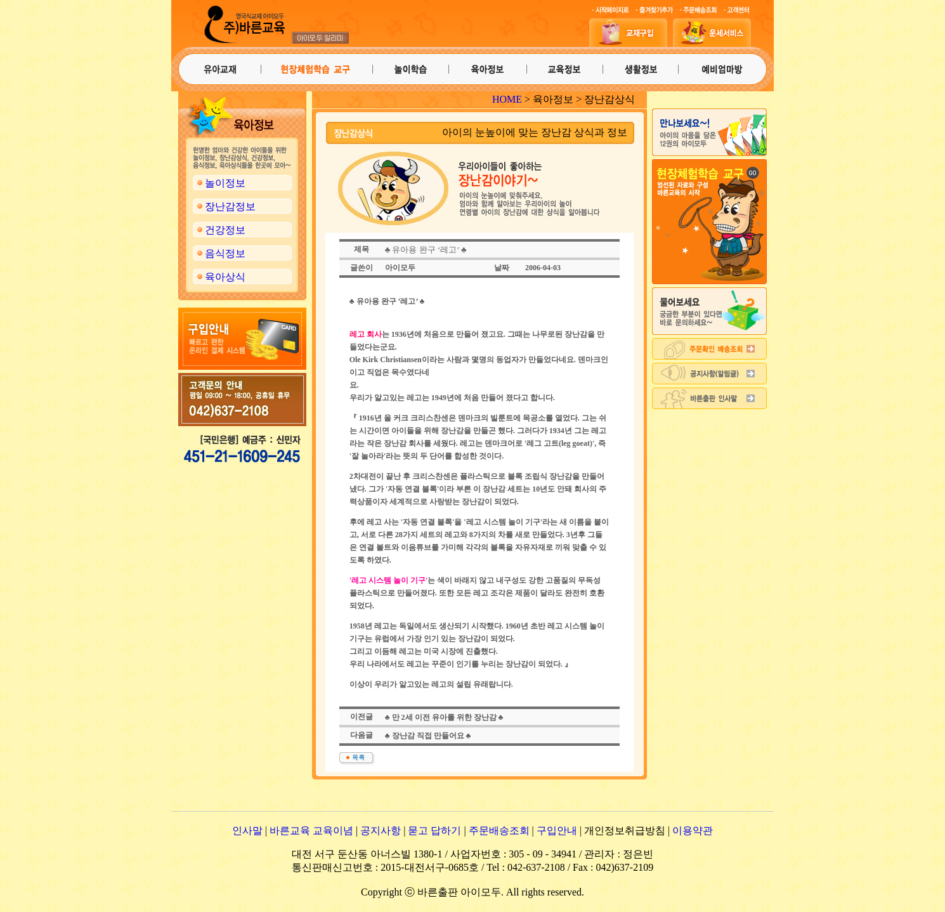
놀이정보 (225, 183)
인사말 (247, 830)
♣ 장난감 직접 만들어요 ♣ (428, 735)
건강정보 (225, 230)
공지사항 (380, 830)
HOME (507, 99)
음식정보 (225, 253)
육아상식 (225, 276)
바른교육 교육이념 (311, 830)
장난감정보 (230, 206)
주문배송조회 (499, 830)
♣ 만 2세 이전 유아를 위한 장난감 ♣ (444, 717)
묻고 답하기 (434, 830)
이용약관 (692, 830)
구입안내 (557, 830)
